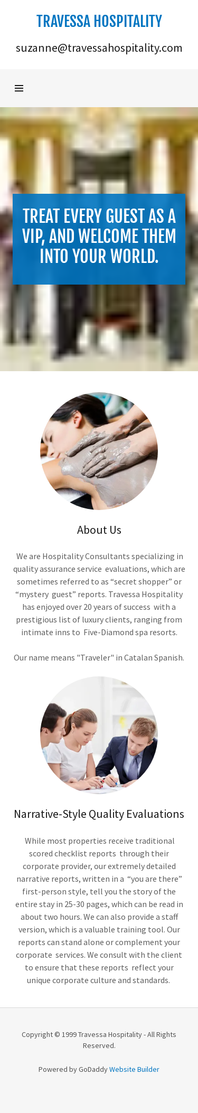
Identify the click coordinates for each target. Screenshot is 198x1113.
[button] (99, 22)
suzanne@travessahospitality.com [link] (99, 47)
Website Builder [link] (134, 1069)
